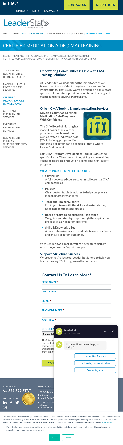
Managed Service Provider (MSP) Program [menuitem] (14, 87)
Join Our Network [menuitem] (27, 10)
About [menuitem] (6, 33)
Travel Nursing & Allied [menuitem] (58, 33)
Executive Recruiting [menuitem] (33, 33)
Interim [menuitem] (16, 33)
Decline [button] (68, 438)
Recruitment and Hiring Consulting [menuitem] (25, 56)
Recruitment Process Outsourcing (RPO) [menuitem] (70, 58)
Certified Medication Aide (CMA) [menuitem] (22, 58)
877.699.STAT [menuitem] (52, 10)
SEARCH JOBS (105, 5)
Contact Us (77, 5)
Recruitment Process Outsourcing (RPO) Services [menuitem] (15, 142)
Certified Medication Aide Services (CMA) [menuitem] (14, 100)
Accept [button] (55, 438)
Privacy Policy (107, 422)
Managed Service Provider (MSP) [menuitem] (70, 56)
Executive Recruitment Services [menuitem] (11, 127)
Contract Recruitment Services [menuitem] (11, 114)
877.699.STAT (19, 390)
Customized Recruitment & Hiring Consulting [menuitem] (15, 73)
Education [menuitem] (77, 33)
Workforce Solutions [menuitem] (98, 33)
